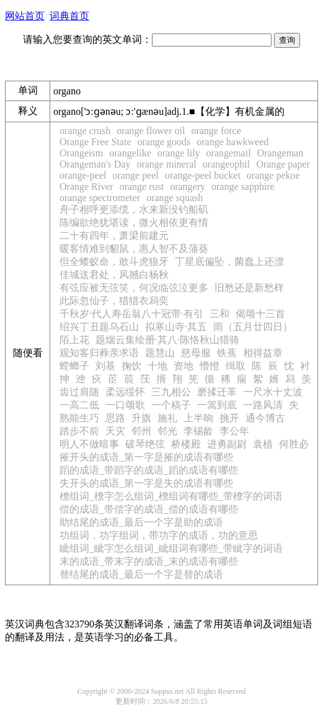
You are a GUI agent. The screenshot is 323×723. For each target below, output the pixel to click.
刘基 (105, 366)
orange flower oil (151, 130)
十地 (157, 366)
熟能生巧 (79, 418)
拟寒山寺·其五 (176, 326)
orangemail (228, 153)
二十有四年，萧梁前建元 (114, 235)
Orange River (86, 186)
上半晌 (198, 418)
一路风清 (263, 405)
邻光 (167, 431)
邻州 (141, 431)
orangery (187, 186)
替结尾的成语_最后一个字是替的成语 (141, 574)
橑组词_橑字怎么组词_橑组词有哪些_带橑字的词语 (171, 496)
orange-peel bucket (203, 175)
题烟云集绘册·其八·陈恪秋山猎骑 (167, 340)
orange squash (174, 197)
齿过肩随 (79, 392)
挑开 (229, 418)
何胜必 (294, 444)
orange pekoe (273, 175)
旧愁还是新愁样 (249, 287)
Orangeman (280, 153)
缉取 (236, 366)
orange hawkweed (232, 142)
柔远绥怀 (125, 392)
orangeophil (226, 164)
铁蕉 (227, 353)
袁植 (263, 444)
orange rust (142, 186)
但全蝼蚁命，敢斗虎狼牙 (114, 261)
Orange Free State (95, 142)
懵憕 (209, 366)
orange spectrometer (100, 197)
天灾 (115, 431)
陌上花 (74, 340)
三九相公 (171, 392)
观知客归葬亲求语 (99, 353)
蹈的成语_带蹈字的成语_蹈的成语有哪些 (149, 470)
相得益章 (263, 353)
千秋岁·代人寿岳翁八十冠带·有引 (131, 313)
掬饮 (131, 366)
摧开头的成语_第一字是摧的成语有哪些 (146, 457)
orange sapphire (243, 186)
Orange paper (283, 164)
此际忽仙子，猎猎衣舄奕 (114, 300)
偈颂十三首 (260, 313)
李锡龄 (198, 431)
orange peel (136, 175)
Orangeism (81, 153)
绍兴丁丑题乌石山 (99, 326)
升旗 (141, 418)
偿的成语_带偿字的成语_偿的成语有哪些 (149, 509)
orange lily (178, 153)
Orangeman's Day (95, 164)
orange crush (85, 130)
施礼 (167, 418)
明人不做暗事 (89, 444)
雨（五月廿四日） (253, 326)
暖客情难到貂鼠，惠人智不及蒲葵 (134, 248)
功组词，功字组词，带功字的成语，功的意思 (159, 535)
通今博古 (265, 418)
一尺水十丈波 (273, 392)
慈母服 (196, 353)
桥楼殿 (186, 444)
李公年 (234, 431)
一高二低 (79, 405)
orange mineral (166, 164)
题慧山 (160, 353)
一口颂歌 (125, 405)
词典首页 (69, 16)
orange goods (164, 142)
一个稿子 (171, 405)
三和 (219, 313)
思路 (115, 418)
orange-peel (83, 175)
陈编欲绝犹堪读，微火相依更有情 (134, 222)
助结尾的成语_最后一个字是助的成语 (141, 522)
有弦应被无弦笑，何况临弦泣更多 (134, 287)
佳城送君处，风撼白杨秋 (114, 274)
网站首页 (25, 16)
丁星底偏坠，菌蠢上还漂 (229, 261)
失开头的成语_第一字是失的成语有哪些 (146, 483)
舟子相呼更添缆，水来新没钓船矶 (134, 209)
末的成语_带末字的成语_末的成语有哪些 (149, 561)
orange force (216, 130)
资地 (183, 366)
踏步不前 (79, 431)
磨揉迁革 (217, 392)
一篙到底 (217, 405)
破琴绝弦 (145, 444)
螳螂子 (74, 366)
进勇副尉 (227, 444)
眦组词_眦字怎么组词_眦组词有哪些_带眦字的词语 (171, 548)
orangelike (130, 153)
